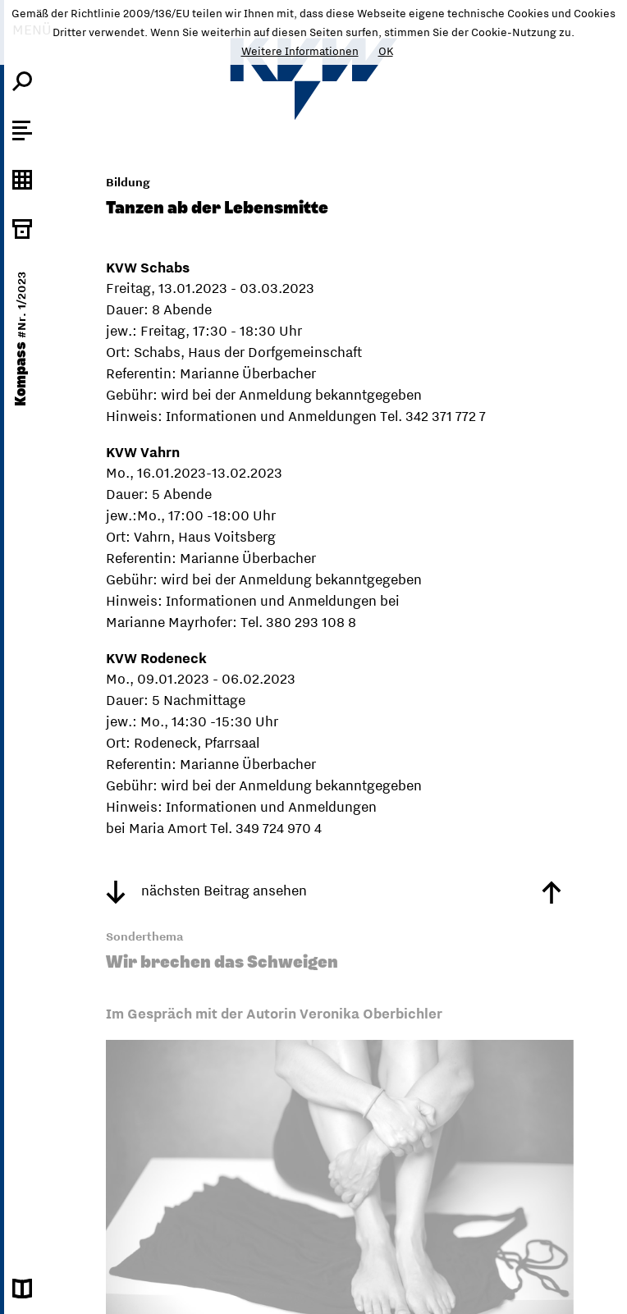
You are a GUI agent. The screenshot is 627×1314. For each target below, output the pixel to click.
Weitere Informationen (300, 50)
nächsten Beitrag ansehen (206, 890)
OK (385, 50)
